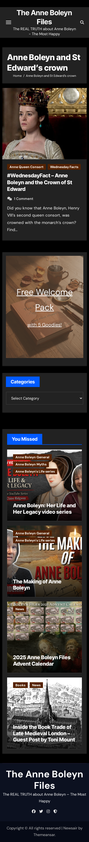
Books (20, 685)
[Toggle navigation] (8, 22)
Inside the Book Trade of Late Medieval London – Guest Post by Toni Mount (44, 733)
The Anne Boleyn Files (44, 780)
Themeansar (44, 834)
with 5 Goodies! (44, 325)
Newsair (70, 828)
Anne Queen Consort (26, 167)
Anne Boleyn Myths (31, 464)
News (19, 609)
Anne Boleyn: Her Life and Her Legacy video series (44, 508)
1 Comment (23, 198)
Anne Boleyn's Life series (35, 471)
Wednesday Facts (64, 167)
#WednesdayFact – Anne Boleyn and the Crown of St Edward (39, 182)
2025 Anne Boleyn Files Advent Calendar (41, 660)
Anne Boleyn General (32, 457)
